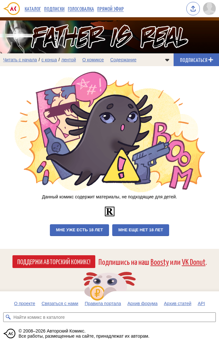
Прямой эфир (110, 8)
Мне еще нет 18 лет (140, 229)
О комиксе (93, 59)
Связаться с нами (60, 303)
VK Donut (194, 261)
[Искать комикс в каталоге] (8, 317)
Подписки (54, 8)
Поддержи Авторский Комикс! (53, 261)
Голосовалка (81, 8)
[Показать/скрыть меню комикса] (167, 59)
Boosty (160, 261)
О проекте (24, 303)
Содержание (123, 59)
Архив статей (178, 303)
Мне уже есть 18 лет (79, 229)
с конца (49, 59)
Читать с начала (20, 59)
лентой (68, 59)
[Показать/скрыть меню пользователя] (209, 8)
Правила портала (103, 303)
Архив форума (142, 303)
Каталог (33, 8)
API (201, 303)
